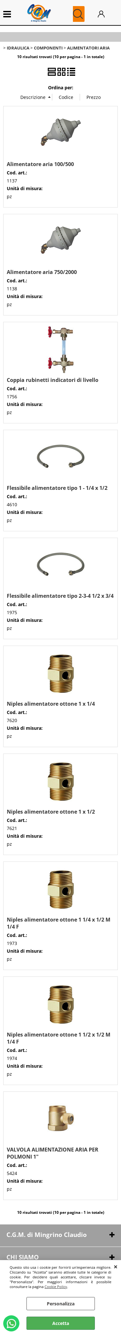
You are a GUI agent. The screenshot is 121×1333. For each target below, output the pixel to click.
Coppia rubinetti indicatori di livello (52, 380)
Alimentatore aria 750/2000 (42, 272)
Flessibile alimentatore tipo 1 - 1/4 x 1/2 (57, 487)
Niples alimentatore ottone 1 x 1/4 (51, 703)
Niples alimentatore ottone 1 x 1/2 (51, 811)
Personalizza (61, 1304)
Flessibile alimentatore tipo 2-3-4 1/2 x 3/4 (60, 595)
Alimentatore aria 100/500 (40, 164)
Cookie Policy (56, 1286)
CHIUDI (116, 1266)
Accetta (60, 1323)
